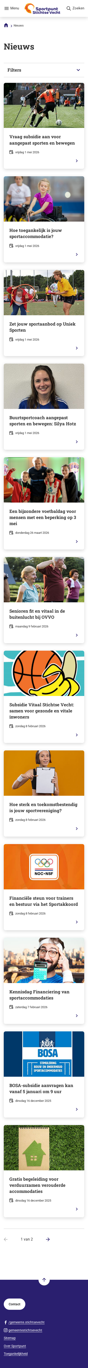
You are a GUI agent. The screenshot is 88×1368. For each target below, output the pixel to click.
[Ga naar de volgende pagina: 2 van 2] (46, 1239)
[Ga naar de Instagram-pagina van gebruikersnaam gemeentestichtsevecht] (23, 1330)
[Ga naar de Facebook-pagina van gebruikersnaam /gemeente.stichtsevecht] (24, 1322)
